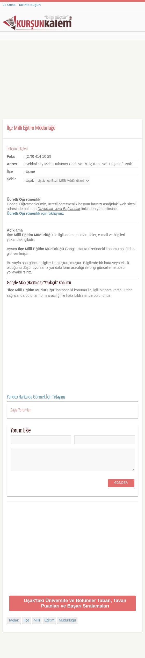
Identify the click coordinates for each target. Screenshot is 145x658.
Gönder (121, 483)
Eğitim (49, 620)
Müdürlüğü (67, 620)
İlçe (26, 620)
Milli (37, 620)
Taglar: (13, 620)
